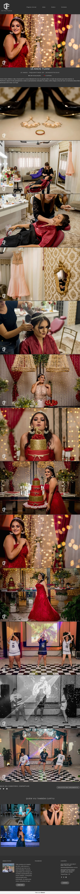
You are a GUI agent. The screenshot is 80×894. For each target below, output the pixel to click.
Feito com (40, 892)
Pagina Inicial (31, 7)
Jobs (44, 7)
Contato (64, 7)
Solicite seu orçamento (68, 787)
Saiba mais (20, 884)
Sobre (53, 7)
